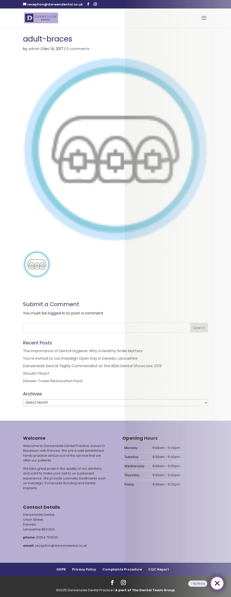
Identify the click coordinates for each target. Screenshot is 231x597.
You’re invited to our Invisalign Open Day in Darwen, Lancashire (80, 358)
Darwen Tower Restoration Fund (52, 380)
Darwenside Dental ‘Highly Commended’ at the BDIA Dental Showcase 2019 (92, 365)
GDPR (61, 569)
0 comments (77, 48)
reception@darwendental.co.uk (61, 545)
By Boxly (199, 583)
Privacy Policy (84, 569)
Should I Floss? (36, 373)
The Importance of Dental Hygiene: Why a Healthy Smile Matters (83, 350)
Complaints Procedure (122, 569)
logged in (56, 313)
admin (34, 48)
